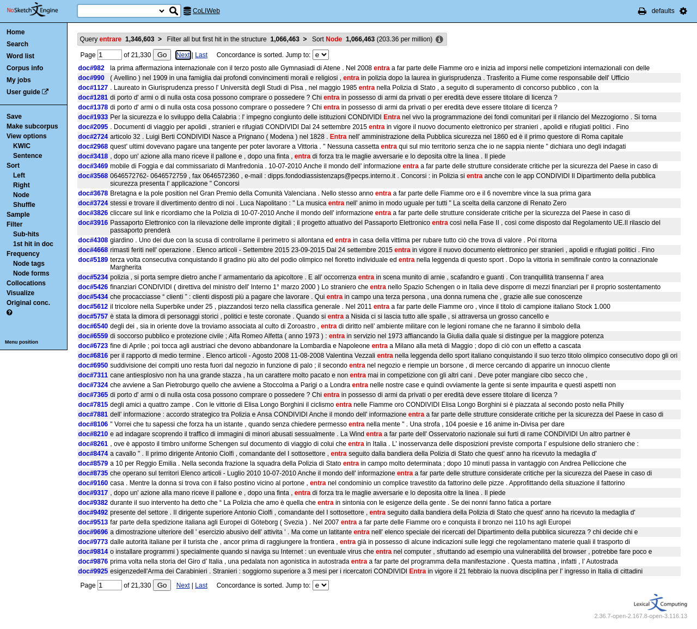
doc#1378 (93, 107)
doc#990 (91, 78)
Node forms (31, 273)
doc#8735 (93, 473)
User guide (23, 92)
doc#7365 (93, 395)
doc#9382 (93, 502)
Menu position (21, 342)
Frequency (23, 254)
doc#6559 (93, 336)
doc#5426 (93, 287)
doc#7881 (93, 414)
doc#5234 (93, 277)
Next (183, 55)
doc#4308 (93, 240)
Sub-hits (26, 234)
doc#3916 (93, 223)
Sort (13, 165)
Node (21, 195)
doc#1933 (93, 117)
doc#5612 (93, 306)
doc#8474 (93, 453)
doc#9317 (93, 493)
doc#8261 (93, 444)
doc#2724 (93, 137)
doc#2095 (93, 127)
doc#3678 (93, 193)
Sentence (27, 156)
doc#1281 (93, 97)
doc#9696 (93, 532)
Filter (14, 224)
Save (14, 116)
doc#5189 (93, 260)
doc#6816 (93, 355)
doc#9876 (93, 561)
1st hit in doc (33, 244)
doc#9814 (93, 551)
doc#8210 (93, 434)
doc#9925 (93, 571)
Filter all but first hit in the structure (233, 39)
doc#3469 (93, 166)
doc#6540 (93, 326)
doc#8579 (93, 463)
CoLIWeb (206, 11)
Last (201, 55)
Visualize (20, 293)
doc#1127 (93, 87)
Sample (18, 214)
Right (21, 185)
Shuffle (24, 205)
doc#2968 (93, 146)
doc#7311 (93, 375)
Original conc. (28, 303)
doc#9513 (93, 522)
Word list (20, 56)
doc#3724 (93, 203)
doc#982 (91, 68)
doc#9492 (93, 512)
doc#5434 (93, 297)
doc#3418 (93, 156)
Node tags (29, 263)
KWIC (21, 146)
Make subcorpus (32, 126)
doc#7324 (93, 385)
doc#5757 (93, 316)
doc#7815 (93, 404)
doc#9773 (93, 542)
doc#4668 (93, 250)
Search (17, 44)
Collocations (26, 283)
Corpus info (25, 68)
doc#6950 (93, 365)
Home (16, 32)
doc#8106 (93, 424)
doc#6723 (93, 346)
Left (19, 175)
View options (27, 136)
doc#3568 (93, 176)
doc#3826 (93, 213)
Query (117, 39)
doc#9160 (93, 483)
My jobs (19, 80)
